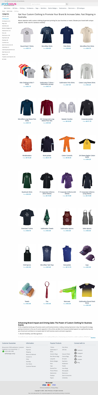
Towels (64, 366)
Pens (51, 363)
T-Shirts (52, 347)
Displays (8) (5, 40)
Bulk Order (9, 11)
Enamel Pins (53, 368)
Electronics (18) (6, 35)
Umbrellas (65, 378)
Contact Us (29, 357)
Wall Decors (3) (6, 52)
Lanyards (52, 359)
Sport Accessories (66, 375)
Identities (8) (5, 26)
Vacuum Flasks (66, 354)
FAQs (27, 359)
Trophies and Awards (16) (8, 57)
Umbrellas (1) (5, 47)
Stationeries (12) (6, 30)
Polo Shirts (65, 347)
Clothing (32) (5, 18)
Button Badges (54, 361)
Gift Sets (64, 349)
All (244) (4, 59)
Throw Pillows (54, 370)
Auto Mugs (65, 368)
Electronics (65, 373)
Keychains (64, 361)
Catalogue (81, 8)
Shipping (28, 352)
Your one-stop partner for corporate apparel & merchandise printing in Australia (49, 393)
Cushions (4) (5, 42)
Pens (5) (4, 33)
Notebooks (65, 363)
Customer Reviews (31, 366)
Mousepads (65, 370)
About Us (28, 347)
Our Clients (29, 364)
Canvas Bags (65, 356)
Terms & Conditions (45, 387)
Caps (51, 366)
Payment (28, 349)
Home (3, 11)
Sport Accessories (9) (7, 45)
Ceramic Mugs (54, 354)
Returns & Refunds (31, 354)
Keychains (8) (5, 37)
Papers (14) (5, 54)
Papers (52, 378)
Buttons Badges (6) (7, 28)
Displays (52, 375)
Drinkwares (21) (6, 21)
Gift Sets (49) (5, 16)
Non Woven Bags (54, 356)
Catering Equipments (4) (8, 49)
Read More (93, 337)
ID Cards (64, 359)
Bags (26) (4, 23)
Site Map (28, 361)
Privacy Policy (54, 387)
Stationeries (53, 373)
